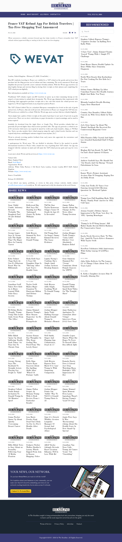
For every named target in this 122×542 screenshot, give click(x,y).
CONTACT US (55, 14)
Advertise (70, 524)
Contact (79, 524)
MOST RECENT (33, 14)
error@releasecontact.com (17, 185)
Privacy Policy (59, 524)
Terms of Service (45, 524)
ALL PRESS (44, 14)
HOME (23, 14)
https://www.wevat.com (38, 93)
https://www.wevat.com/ (22, 171)
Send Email (17, 162)
